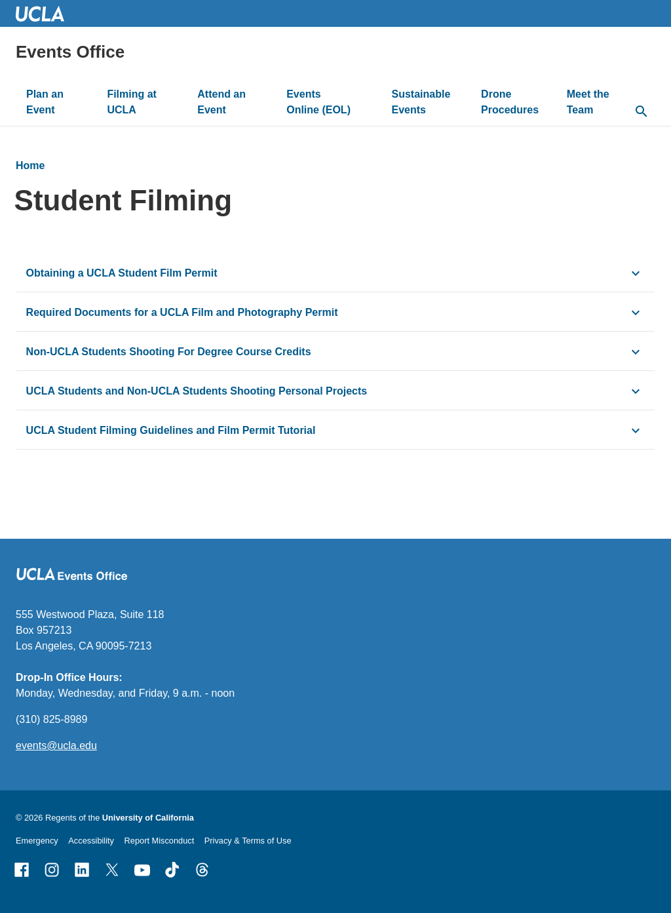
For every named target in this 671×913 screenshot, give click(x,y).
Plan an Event (45, 101)
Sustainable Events (421, 101)
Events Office (70, 51)
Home (30, 165)
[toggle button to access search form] (641, 112)
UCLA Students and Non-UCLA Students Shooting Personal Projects (197, 391)
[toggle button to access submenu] (78, 110)
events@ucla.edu (56, 745)
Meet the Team (588, 101)
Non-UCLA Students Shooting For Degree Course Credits (168, 351)
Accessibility (91, 840)
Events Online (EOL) (318, 101)
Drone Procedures (510, 101)
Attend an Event (221, 101)
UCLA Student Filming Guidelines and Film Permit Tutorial (171, 430)
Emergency (37, 840)
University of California (148, 818)
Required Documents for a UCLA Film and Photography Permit (182, 312)
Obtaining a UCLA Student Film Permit (122, 273)
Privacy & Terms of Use (248, 840)
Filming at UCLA (132, 101)
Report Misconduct (160, 840)
